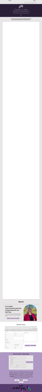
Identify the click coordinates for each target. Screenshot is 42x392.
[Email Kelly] (21, 382)
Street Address (6, 339)
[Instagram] (21, 391)
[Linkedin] (17, 391)
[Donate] (17, 380)
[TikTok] (19, 391)
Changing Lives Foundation (13, 374)
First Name (6, 332)
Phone (17, 365)
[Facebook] (22, 391)
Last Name (15, 332)
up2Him (9, 0)
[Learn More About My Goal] (13, 318)
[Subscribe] (29, 362)
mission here (30, 328)
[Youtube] (24, 391)
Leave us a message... (26, 332)
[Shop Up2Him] (25, 380)
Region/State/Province (16, 344)
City (5, 344)
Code (11, 365)
